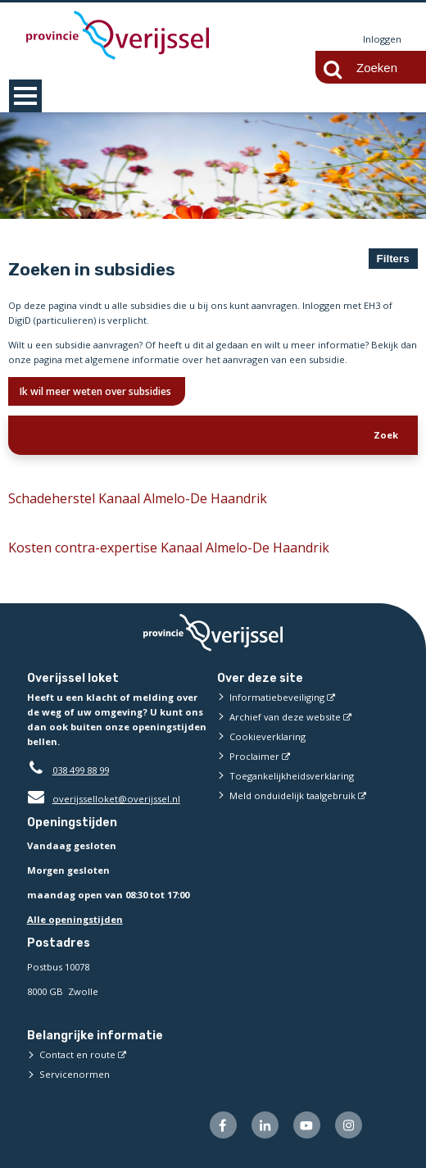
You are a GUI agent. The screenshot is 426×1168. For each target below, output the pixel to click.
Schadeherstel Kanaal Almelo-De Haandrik (137, 498)
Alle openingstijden (75, 920)
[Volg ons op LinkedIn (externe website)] (265, 1124)
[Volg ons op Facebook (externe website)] (223, 1124)
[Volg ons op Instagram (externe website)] (348, 1124)
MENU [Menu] (25, 96)
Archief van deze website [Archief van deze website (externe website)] (285, 717)
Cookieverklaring (267, 736)
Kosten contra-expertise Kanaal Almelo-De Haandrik (168, 548)
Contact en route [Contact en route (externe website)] (77, 1054)
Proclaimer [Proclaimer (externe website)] (254, 756)
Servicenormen (74, 1074)
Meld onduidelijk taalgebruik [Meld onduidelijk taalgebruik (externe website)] (292, 795)
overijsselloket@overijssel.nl (103, 799)
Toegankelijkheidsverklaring (291, 776)
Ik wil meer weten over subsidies (97, 391)
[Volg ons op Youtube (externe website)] (306, 1124)
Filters (393, 258)
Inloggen (382, 39)
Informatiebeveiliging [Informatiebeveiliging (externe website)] (276, 697)
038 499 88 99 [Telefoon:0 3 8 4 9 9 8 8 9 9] (80, 770)
